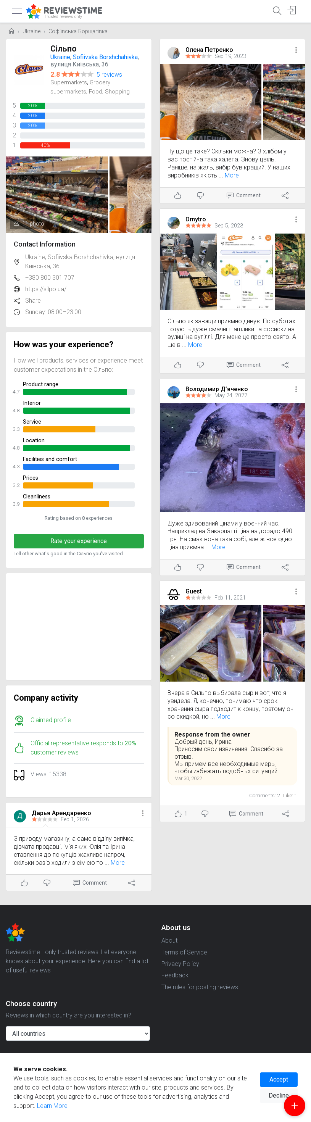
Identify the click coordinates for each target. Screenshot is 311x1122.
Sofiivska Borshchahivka (105, 57)
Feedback (175, 975)
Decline (279, 1095)
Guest (193, 591)
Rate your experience (78, 541)
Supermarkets (68, 82)
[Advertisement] (78, 626)
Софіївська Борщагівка (78, 31)
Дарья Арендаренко (61, 813)
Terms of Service (184, 952)
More (118, 862)
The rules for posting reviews (199, 987)
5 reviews (109, 74)
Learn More (52, 1105)
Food (95, 91)
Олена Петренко (209, 49)
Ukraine (31, 31)
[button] (143, 813)
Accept (278, 1079)
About (169, 940)
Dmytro (195, 219)
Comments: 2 (264, 795)
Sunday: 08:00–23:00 (53, 312)
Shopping (117, 91)
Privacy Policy (180, 963)
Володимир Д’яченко (216, 389)
